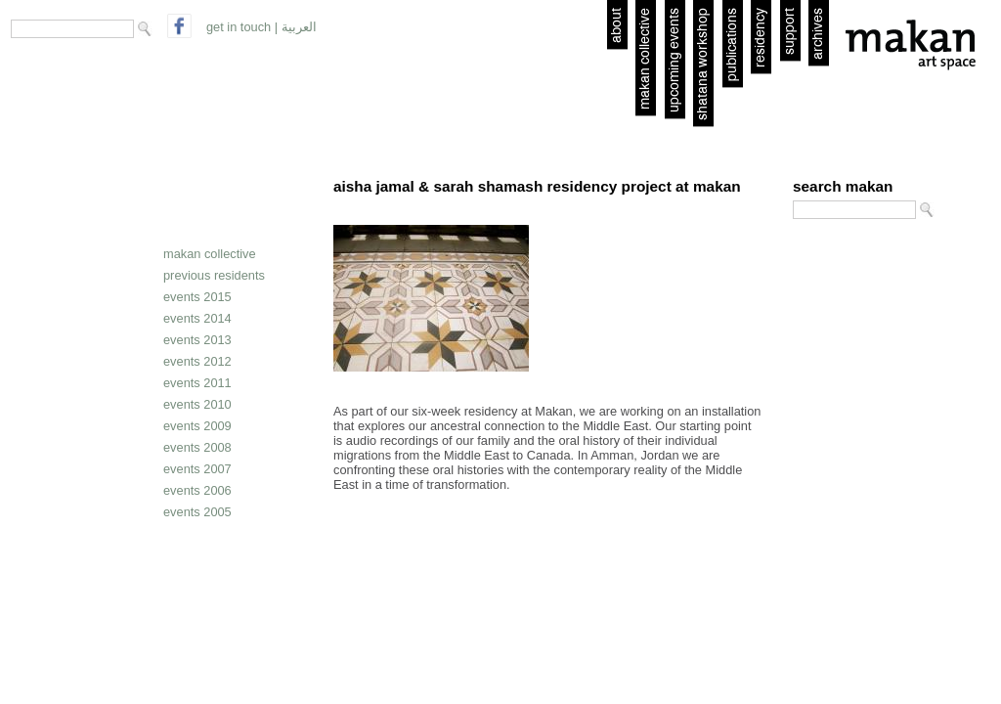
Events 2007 (197, 469)
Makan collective (209, 253)
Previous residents (214, 275)
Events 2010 (197, 404)
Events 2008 (197, 447)
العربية (299, 27)
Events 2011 (197, 382)
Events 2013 (197, 339)
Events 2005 (197, 512)
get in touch (238, 27)
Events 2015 (197, 296)
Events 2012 (197, 361)
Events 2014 (197, 318)
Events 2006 (197, 490)
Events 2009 (197, 425)
